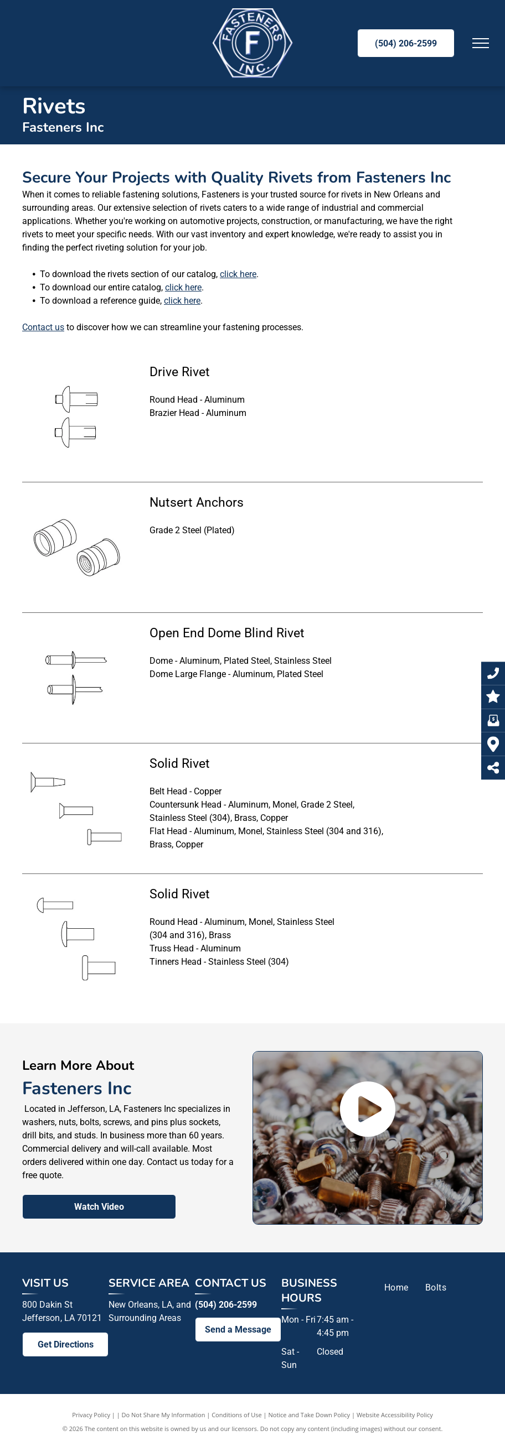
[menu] (480, 43)
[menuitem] (396, 1287)
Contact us (43, 327)
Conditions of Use (237, 1415)
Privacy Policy (91, 1415)
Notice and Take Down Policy (310, 1415)
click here (238, 274)
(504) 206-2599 (226, 1304)
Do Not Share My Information (163, 1415)
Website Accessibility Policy (395, 1415)
